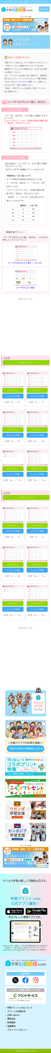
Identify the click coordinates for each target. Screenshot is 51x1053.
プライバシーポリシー (17, 1030)
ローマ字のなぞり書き (25, 288)
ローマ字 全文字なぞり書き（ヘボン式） (25, 263)
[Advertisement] (25, 327)
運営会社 (11, 1019)
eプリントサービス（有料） (23, 82)
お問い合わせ (13, 1015)
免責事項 (11, 1026)
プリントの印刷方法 (16, 1011)
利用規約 (11, 1022)
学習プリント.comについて (19, 1007)
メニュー (44, 9)
